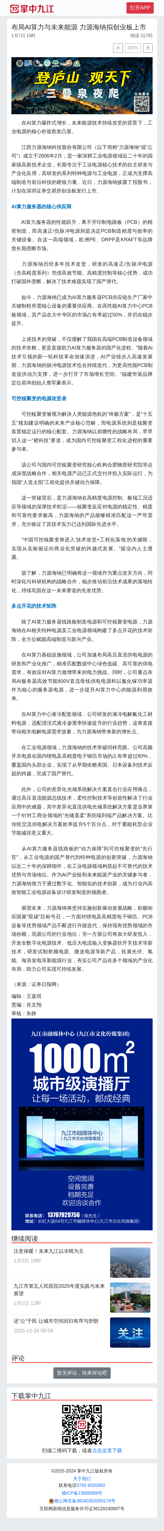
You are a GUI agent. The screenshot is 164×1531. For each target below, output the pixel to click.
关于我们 (82, 1478)
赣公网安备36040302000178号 (82, 1501)
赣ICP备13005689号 (82, 1493)
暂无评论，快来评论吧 (82, 1373)
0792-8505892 (90, 1485)
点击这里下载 (107, 1450)
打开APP (140, 8)
